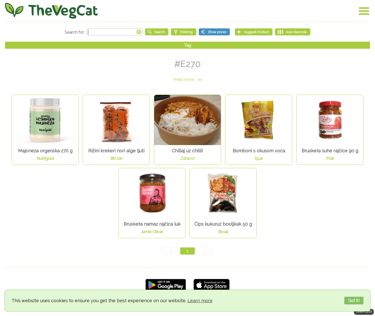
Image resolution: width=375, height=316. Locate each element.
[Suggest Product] (253, 31)
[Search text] (114, 31)
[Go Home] (51, 11)
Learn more (200, 300)
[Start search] (156, 31)
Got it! (353, 300)
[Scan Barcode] (292, 31)
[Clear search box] (138, 31)
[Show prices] (214, 31)
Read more (187, 79)
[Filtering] (183, 31)
